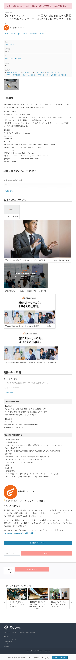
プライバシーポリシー (10, 639)
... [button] (47, 34)
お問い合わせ (8, 642)
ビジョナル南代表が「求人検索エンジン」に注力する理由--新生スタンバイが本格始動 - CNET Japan (37, 260)
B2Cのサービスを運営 (13, 75)
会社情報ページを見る (38, 543)
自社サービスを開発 (28, 75)
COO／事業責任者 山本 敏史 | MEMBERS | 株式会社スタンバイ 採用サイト (29, 326)
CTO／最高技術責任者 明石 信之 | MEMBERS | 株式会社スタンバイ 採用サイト (30, 363)
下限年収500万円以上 (13, 72)
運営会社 (6, 646)
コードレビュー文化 (53, 72)
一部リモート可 (27, 72)
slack (42, 34)
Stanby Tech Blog (11, 216)
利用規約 (6, 637)
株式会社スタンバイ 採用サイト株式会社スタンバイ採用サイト (25, 291)
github (25, 34)
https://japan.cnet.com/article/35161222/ (19, 533)
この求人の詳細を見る (60, 658)
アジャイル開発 (39, 72)
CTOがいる (40, 75)
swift (6, 34)
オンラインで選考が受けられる (56, 75)
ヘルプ (6, 644)
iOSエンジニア (9, 45)
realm (13, 34)
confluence (33, 34)
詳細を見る (9, 191)
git (19, 34)
